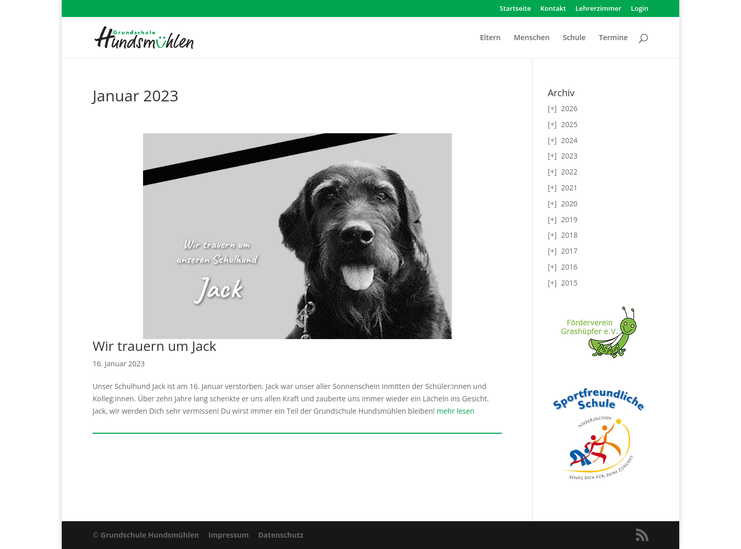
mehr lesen (454, 411)
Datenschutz (281, 535)
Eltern (490, 38)
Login (639, 9)
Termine (613, 38)
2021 (569, 187)
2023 (569, 156)
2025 (569, 124)
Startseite (515, 9)
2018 (569, 235)
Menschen (532, 38)
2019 (569, 219)
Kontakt (553, 9)
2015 (569, 283)
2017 (569, 251)
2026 (569, 108)
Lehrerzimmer (598, 9)
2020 (569, 203)
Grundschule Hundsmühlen (149, 535)
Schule (574, 38)
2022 (569, 171)
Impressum (228, 535)
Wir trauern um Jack (154, 346)
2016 (569, 267)
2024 (569, 140)
